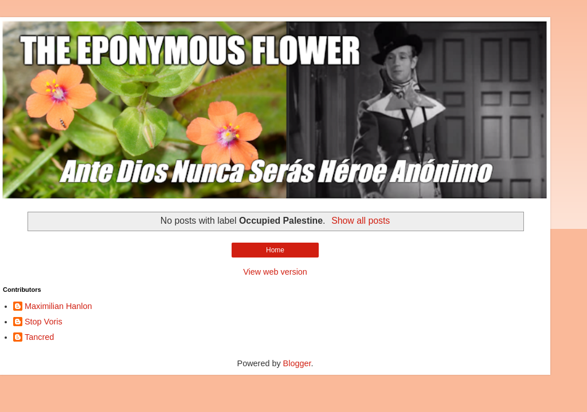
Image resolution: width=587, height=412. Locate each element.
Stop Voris (43, 321)
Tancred (39, 337)
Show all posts (360, 220)
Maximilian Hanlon (58, 306)
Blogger (297, 363)
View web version (275, 271)
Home (275, 250)
